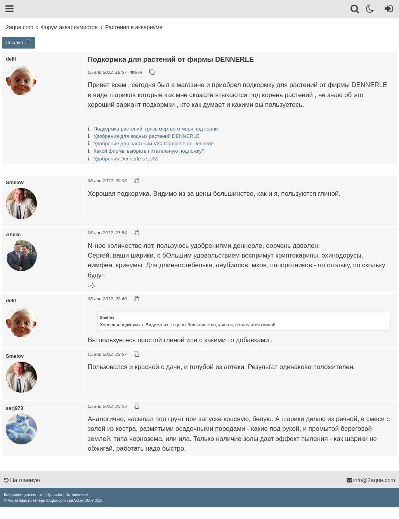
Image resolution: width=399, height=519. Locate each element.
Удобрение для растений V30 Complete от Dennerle (154, 143)
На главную (22, 480)
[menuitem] (23, 495)
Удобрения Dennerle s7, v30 (126, 159)
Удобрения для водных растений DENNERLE (147, 136)
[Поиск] (355, 10)
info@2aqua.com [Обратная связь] (370, 480)
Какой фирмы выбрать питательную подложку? (149, 151)
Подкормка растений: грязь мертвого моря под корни (156, 129)
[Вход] (387, 10)
